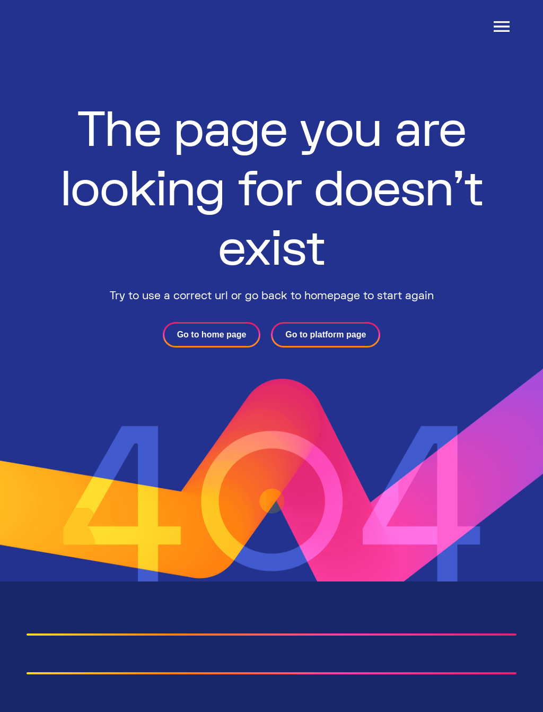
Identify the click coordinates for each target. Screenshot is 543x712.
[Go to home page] (212, 335)
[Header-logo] (60, 33)
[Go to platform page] (325, 335)
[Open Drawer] (501, 26)
